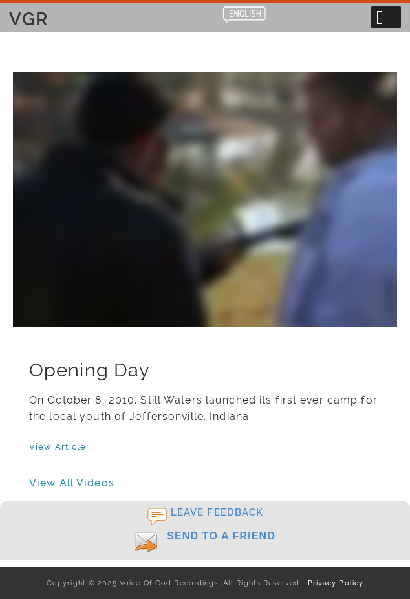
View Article (57, 446)
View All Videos (71, 483)
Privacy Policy (332, 583)
